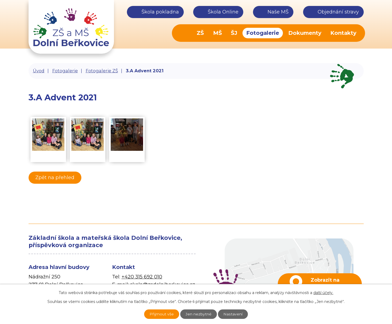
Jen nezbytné (199, 314)
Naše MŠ (278, 12)
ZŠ (200, 33)
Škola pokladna (160, 12)
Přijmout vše (161, 314)
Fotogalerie (262, 33)
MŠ (217, 33)
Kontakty (343, 33)
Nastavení (233, 314)
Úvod (184, 33)
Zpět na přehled (55, 177)
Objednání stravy (338, 12)
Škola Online (223, 12)
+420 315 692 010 (142, 277)
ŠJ (234, 33)
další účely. (323, 292)
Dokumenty (304, 33)
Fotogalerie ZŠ (102, 70)
